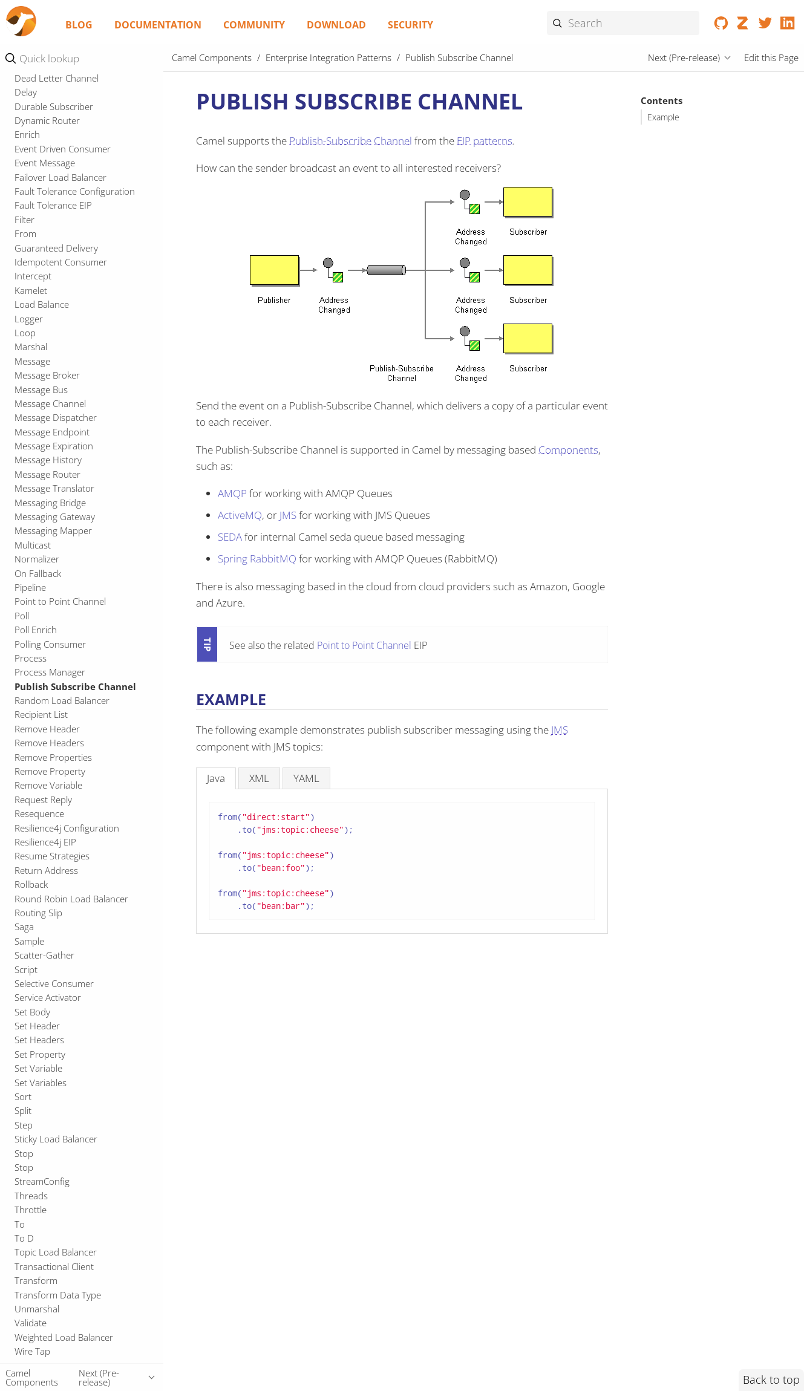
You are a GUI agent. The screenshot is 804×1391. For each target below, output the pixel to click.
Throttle (31, 1209)
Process (31, 658)
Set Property (40, 1054)
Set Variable (38, 1068)
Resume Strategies (52, 855)
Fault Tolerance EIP (53, 205)
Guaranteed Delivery (56, 248)
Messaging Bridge (50, 502)
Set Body (32, 1011)
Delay (26, 92)
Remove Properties (53, 757)
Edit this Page (771, 57)
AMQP (232, 493)
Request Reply (43, 799)
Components (568, 450)
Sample (29, 941)
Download (336, 24)
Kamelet (31, 290)
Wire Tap (32, 1351)
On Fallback (38, 573)
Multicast (33, 545)
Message (32, 361)
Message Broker (47, 375)
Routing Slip (38, 912)
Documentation (157, 24)
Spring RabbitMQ (257, 558)
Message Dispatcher (56, 417)
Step (24, 1125)
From (25, 233)
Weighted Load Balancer (64, 1337)
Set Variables (41, 1082)
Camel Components (212, 57)
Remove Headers (49, 742)
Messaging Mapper (53, 530)
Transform (36, 1280)
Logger (29, 318)
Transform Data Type (58, 1294)
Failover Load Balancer (60, 177)
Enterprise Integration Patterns (328, 57)
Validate (31, 1322)
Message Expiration (54, 445)
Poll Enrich (36, 629)
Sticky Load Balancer (56, 1138)
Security (410, 24)
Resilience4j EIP (45, 842)
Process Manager (50, 672)
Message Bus (41, 389)
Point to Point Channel (60, 601)
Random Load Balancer (62, 700)
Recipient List (41, 714)
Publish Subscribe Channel (75, 686)
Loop (25, 332)
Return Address (46, 870)
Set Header (37, 1025)
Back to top (771, 1379)
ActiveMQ (240, 515)
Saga (24, 926)
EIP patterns (484, 141)
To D (24, 1238)
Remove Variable (48, 785)
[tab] (216, 778)
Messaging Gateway (55, 516)
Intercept (33, 275)
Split (23, 1110)
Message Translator (54, 488)
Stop (24, 1153)
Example (663, 117)
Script (26, 969)
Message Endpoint (52, 431)
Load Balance (42, 304)
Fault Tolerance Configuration (75, 191)
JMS (287, 515)
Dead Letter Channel (57, 78)
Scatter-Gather (44, 955)
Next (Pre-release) (684, 57)
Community (254, 24)
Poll (22, 615)
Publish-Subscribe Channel (350, 141)
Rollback (31, 884)
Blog (79, 24)
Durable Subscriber (54, 106)
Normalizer (37, 558)
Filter (24, 219)
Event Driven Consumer (63, 148)
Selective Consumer (54, 983)
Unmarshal (37, 1308)
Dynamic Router (47, 120)
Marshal (31, 346)
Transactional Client (54, 1266)
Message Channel (50, 403)
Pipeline (30, 587)
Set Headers (39, 1039)
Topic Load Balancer (56, 1252)
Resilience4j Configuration (67, 828)
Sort (23, 1096)
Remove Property (50, 771)
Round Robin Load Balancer (71, 898)
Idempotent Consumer (61, 262)
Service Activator (48, 997)
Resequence (39, 813)
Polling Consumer (50, 644)
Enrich (27, 134)
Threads (31, 1195)
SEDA (230, 537)
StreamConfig (42, 1181)
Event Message (45, 162)
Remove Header (47, 728)
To (20, 1224)
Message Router (47, 474)
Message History (48, 459)
